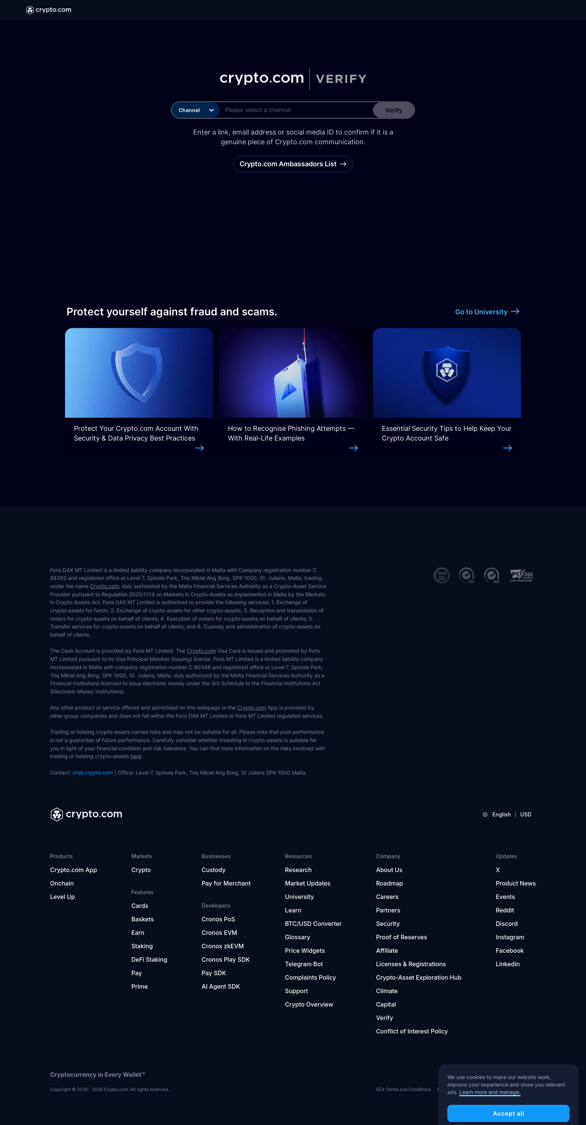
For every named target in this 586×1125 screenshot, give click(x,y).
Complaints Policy (310, 977)
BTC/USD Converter (313, 923)
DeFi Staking (149, 959)
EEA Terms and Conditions (403, 1089)
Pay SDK (214, 973)
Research (298, 870)
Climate (387, 991)
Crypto (141, 870)
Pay (136, 973)
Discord (507, 923)
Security (388, 923)
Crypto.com (104, 586)
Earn (137, 932)
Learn (293, 910)
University (299, 896)
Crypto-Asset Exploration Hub (419, 977)
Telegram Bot (304, 964)
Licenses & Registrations (411, 964)
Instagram (510, 937)
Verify (384, 1018)
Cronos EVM (219, 932)
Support (296, 991)
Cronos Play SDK (226, 959)
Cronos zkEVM (223, 946)
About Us (389, 870)
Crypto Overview (309, 1004)
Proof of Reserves (401, 937)
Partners (388, 910)
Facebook (510, 950)
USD (525, 814)
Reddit (505, 910)
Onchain (62, 883)
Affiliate (387, 950)
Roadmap (389, 883)
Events (505, 896)
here (135, 756)
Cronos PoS (218, 919)
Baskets (142, 919)
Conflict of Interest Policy (412, 1031)
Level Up (62, 896)
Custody (214, 870)
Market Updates (308, 883)
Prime (139, 986)
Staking (141, 946)
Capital (386, 1004)
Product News (516, 883)
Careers (387, 896)
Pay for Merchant (226, 883)
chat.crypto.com (93, 772)
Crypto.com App (73, 870)
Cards (139, 905)
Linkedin (508, 964)
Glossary (298, 937)
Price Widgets (305, 950)
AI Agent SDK (221, 986)
